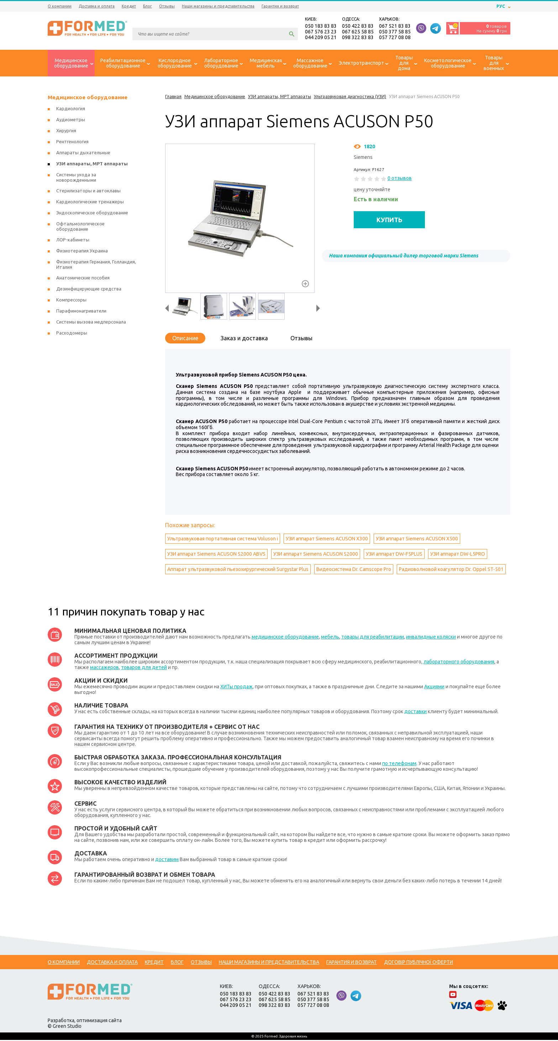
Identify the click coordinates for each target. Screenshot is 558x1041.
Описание (185, 339)
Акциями (434, 687)
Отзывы (167, 6)
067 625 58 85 (358, 32)
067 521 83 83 (395, 26)
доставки (415, 712)
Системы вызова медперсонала (91, 322)
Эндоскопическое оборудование (92, 213)
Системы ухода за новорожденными (76, 178)
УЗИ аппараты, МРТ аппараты (92, 164)
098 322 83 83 (358, 38)
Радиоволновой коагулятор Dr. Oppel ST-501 (451, 570)
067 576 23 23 (321, 32)
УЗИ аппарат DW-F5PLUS (394, 555)
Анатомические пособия (83, 278)
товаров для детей (144, 668)
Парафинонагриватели (81, 311)
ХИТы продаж (236, 687)
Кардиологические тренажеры (90, 202)
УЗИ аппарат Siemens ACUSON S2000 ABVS (216, 555)
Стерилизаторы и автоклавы (88, 191)
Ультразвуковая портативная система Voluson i (222, 540)
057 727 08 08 (395, 38)
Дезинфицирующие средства (88, 289)
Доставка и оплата (97, 6)
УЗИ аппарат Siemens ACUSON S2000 (315, 555)
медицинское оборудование (285, 638)
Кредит (129, 6)
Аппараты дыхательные (83, 153)
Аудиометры (70, 120)
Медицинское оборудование (87, 98)
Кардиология (70, 109)
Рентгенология (72, 142)
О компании (60, 6)
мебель (330, 638)
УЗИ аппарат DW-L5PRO (457, 555)
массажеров (104, 668)
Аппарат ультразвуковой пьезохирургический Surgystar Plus (238, 570)
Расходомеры (71, 333)
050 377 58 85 (395, 32)
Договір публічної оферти (418, 963)
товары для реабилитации (372, 638)
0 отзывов (400, 179)
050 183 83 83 (321, 26)
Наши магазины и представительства (218, 6)
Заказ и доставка (244, 339)
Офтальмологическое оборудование (80, 227)
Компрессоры (71, 300)
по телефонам (399, 764)
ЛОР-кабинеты (72, 240)
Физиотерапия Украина (82, 251)
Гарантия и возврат (280, 6)
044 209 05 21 (321, 38)
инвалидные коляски (431, 638)
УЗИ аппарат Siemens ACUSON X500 (417, 540)
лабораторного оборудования (458, 663)
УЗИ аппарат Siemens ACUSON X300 (327, 540)
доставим (167, 860)
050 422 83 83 (358, 26)
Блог (147, 6)
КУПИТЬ (389, 220)
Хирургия (66, 131)
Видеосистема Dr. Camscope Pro (353, 570)
